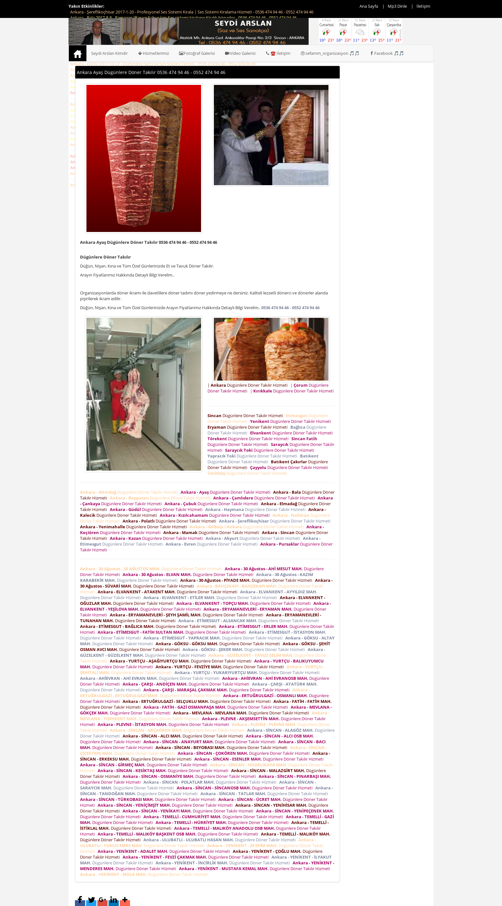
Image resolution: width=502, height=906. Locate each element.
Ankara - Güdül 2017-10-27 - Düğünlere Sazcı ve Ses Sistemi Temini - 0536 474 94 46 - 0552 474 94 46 (163, 64)
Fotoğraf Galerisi (197, 53)
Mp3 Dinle (397, 6)
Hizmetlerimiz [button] (153, 53)
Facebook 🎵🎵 (386, 53)
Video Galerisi (239, 53)
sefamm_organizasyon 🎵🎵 (330, 53)
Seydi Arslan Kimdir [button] (109, 53)
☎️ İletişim (277, 53)
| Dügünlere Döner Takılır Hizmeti (248, 385)
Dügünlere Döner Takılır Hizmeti (246, 415)
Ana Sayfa (369, 6)
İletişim (423, 6)
